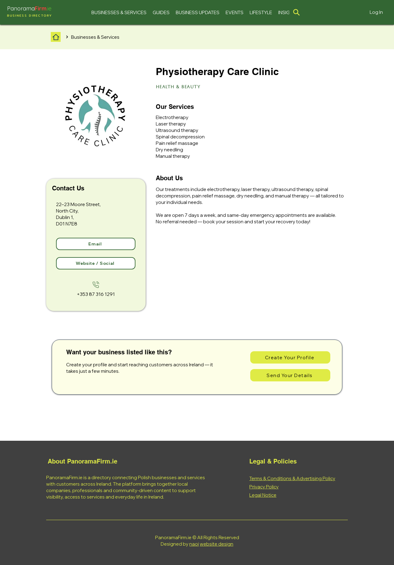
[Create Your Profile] (290, 357)
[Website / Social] (95, 263)
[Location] (296, 12)
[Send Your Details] (290, 375)
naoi (194, 544)
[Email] (95, 244)
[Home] (56, 37)
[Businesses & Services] (96, 37)
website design (216, 544)
